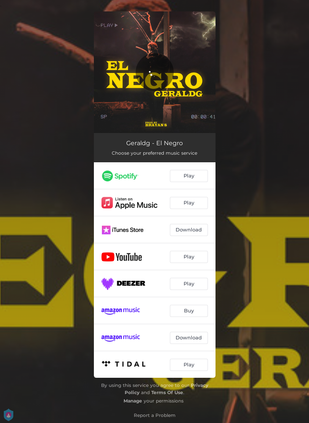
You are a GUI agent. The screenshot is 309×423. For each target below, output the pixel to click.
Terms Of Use (167, 392)
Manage (133, 401)
